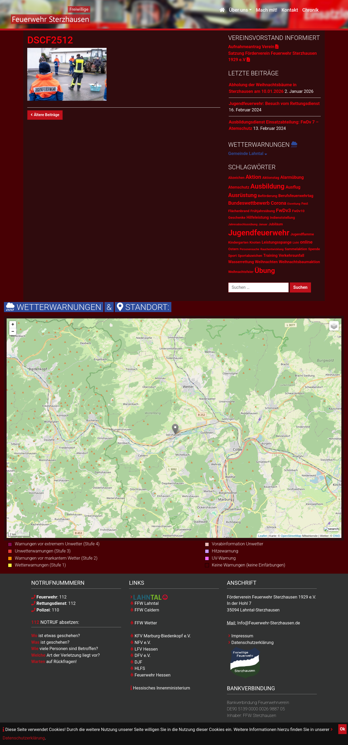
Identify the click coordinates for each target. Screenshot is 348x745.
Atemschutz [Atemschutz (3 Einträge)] (238, 187)
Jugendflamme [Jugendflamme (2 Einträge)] (302, 234)
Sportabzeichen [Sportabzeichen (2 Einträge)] (250, 256)
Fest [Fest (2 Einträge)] (304, 203)
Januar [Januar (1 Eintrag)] (263, 224)
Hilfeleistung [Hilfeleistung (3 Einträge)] (257, 217)
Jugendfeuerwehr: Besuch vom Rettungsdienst (274, 103)
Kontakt (289, 10)
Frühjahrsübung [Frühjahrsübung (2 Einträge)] (262, 211)
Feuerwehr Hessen (150, 675)
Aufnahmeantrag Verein (253, 46)
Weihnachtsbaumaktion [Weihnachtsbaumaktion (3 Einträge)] (299, 261)
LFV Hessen (144, 649)
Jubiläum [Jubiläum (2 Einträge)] (275, 224)
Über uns (238, 10)
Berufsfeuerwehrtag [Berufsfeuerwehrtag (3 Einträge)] (295, 195)
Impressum (240, 635)
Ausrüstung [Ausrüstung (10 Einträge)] (242, 195)
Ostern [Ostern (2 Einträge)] (233, 249)
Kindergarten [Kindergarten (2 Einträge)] (238, 242)
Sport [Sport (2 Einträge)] (232, 256)
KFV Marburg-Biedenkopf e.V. (160, 635)
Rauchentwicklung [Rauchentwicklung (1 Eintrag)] (272, 249)
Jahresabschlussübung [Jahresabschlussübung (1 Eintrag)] (243, 224)
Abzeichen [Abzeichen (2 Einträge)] (236, 178)
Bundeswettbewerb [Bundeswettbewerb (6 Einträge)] (249, 203)
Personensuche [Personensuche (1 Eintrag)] (249, 249)
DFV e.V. (140, 655)
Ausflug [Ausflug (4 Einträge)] (293, 187)
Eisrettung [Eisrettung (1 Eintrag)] (293, 203)
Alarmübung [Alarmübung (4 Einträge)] (292, 177)
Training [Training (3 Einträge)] (270, 255)
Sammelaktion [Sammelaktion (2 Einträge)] (296, 249)
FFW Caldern (144, 610)
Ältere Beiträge (45, 115)
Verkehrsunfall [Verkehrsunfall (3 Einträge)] (291, 255)
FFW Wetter (143, 622)
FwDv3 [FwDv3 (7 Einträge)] (283, 210)
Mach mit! (266, 10)
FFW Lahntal (144, 603)
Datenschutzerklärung (251, 642)
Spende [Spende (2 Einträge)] (314, 249)
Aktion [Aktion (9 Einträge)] (253, 177)
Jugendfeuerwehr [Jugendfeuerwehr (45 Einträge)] (258, 232)
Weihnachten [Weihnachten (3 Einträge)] (266, 261)
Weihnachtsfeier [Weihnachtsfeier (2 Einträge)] (241, 272)
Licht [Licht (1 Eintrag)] (296, 242)
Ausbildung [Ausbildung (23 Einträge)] (267, 186)
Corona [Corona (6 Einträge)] (278, 203)
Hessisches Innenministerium (160, 688)
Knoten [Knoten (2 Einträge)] (255, 242)
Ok (342, 729)
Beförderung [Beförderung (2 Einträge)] (267, 196)
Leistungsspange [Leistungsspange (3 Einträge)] (276, 242)
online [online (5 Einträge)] (306, 242)
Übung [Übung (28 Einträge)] (265, 270)
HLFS (137, 668)
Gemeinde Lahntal (247, 153)
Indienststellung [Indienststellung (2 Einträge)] (282, 218)
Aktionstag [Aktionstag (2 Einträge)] (270, 178)
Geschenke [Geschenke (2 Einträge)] (236, 218)
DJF (136, 662)
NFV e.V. (140, 642)
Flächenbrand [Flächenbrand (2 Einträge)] (238, 211)
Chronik (310, 10)
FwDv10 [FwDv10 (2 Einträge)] (298, 211)
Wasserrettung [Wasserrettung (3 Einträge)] (241, 261)
